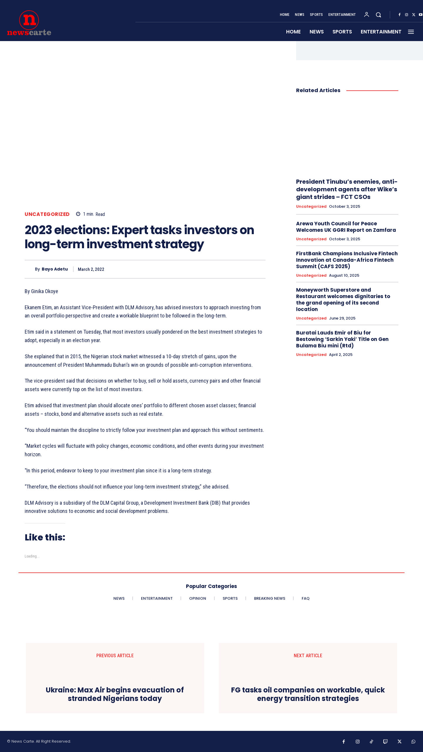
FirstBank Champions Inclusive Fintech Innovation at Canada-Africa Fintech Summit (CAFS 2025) (347, 260)
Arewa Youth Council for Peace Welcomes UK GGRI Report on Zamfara (346, 227)
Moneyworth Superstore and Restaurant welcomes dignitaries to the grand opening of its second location (343, 299)
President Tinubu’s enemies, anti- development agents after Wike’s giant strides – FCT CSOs (347, 189)
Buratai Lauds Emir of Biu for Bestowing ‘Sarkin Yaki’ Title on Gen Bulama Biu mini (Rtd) (342, 339)
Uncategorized (47, 214)
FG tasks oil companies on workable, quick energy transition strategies (308, 694)
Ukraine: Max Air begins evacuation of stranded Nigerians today (115, 694)
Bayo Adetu (55, 269)
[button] (378, 15)
